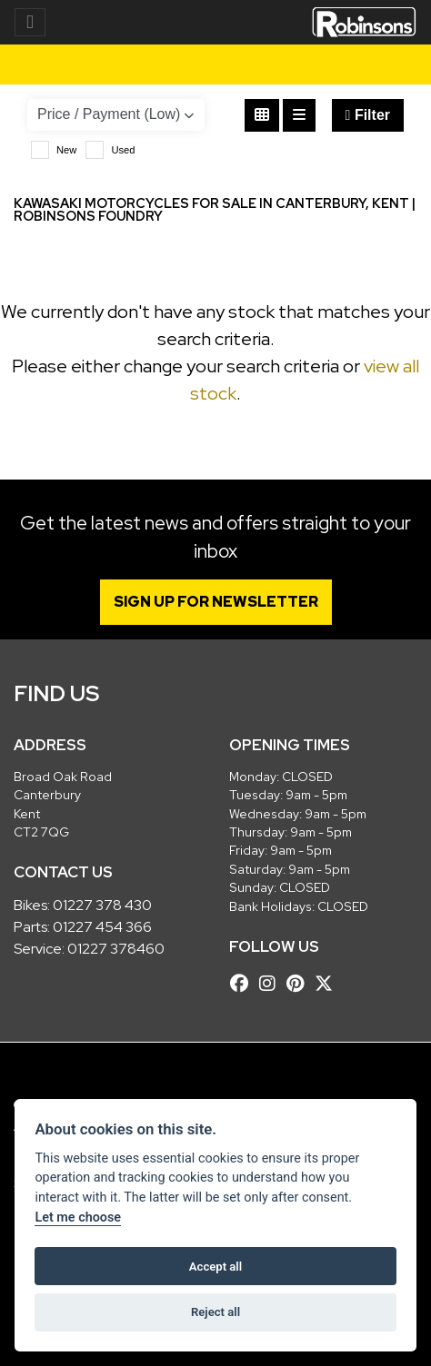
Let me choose (78, 1217)
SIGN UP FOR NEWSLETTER (216, 601)
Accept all (215, 1266)
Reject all (215, 1312)
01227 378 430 (102, 905)
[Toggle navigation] (30, 22)
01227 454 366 (102, 926)
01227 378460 (116, 948)
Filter (368, 115)
